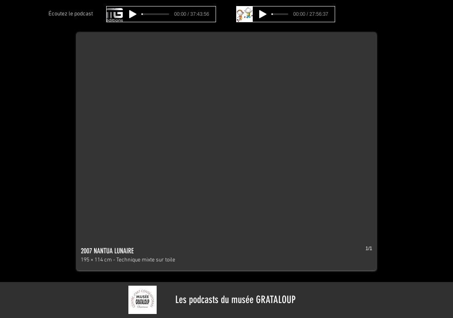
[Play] (132, 14)
